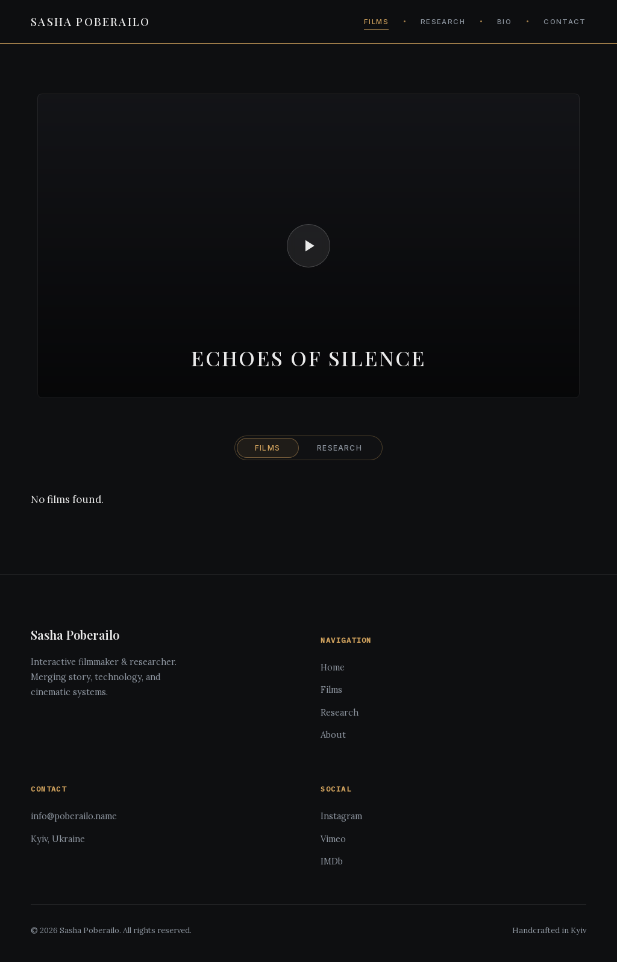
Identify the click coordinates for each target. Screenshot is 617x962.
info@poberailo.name (74, 816)
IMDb (332, 861)
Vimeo (333, 839)
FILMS (376, 21)
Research (340, 712)
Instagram (341, 816)
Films (331, 689)
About (333, 734)
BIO (504, 21)
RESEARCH (443, 21)
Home (333, 667)
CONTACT (564, 21)
